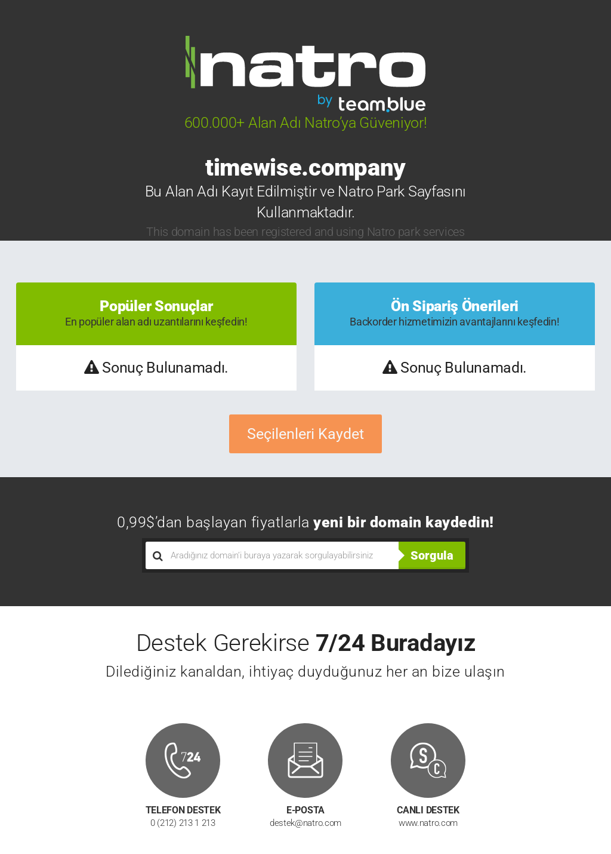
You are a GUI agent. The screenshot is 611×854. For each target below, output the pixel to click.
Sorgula (432, 555)
